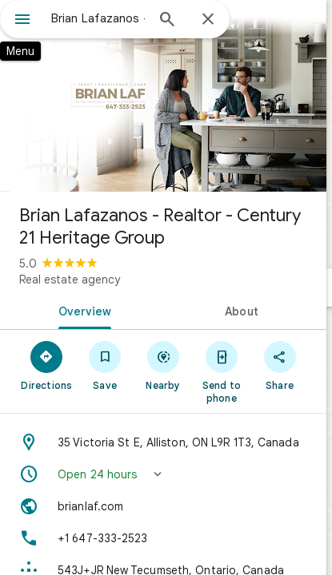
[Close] (208, 20)
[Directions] (47, 365)
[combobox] (98, 18)
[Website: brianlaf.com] (163, 506)
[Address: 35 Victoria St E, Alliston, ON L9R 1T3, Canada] (163, 442)
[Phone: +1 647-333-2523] (163, 538)
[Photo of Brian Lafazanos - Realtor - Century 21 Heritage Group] (163, 96)
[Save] (105, 365)
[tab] (81, 310)
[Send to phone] (221, 371)
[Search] (167, 21)
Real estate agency (69, 279)
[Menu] (22, 21)
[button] (163, 474)
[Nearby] (163, 365)
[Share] (279, 365)
